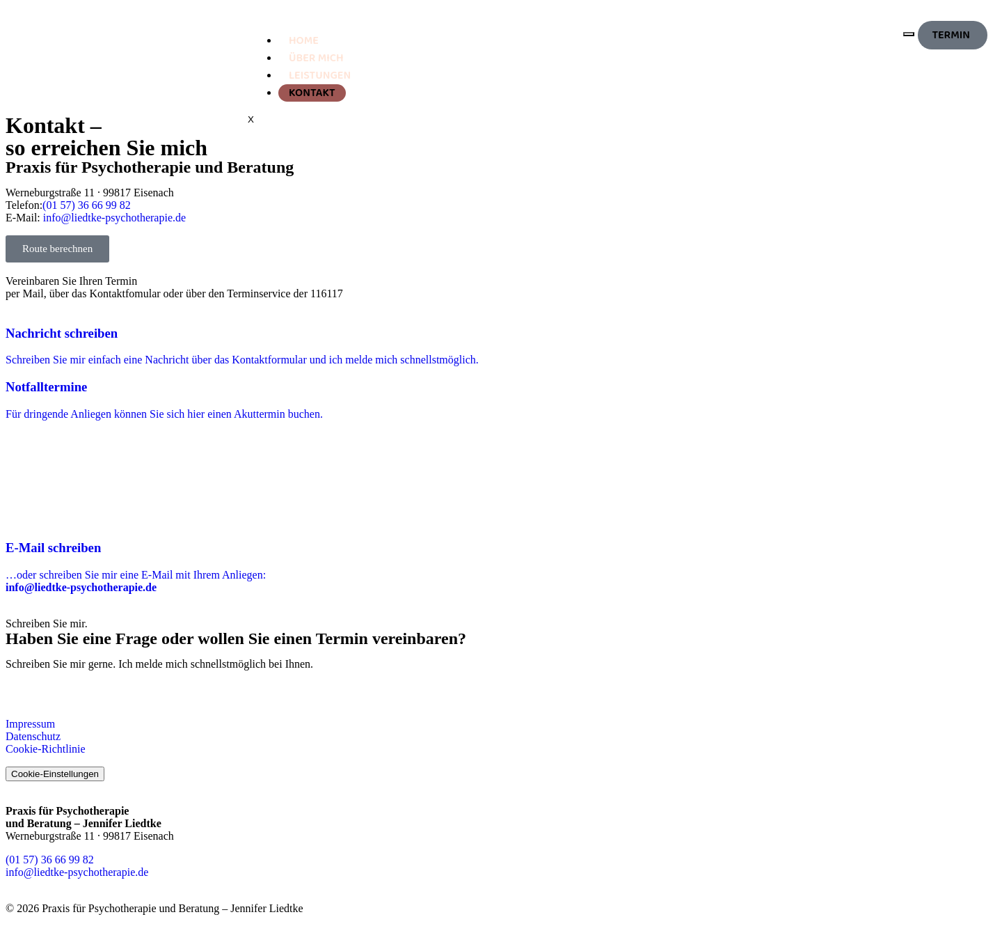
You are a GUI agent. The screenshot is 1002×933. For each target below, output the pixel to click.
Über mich (316, 58)
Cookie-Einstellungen (55, 774)
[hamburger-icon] (908, 34)
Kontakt (312, 93)
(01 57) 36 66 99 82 (86, 205)
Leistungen (320, 75)
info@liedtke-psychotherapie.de (114, 218)
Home (304, 40)
